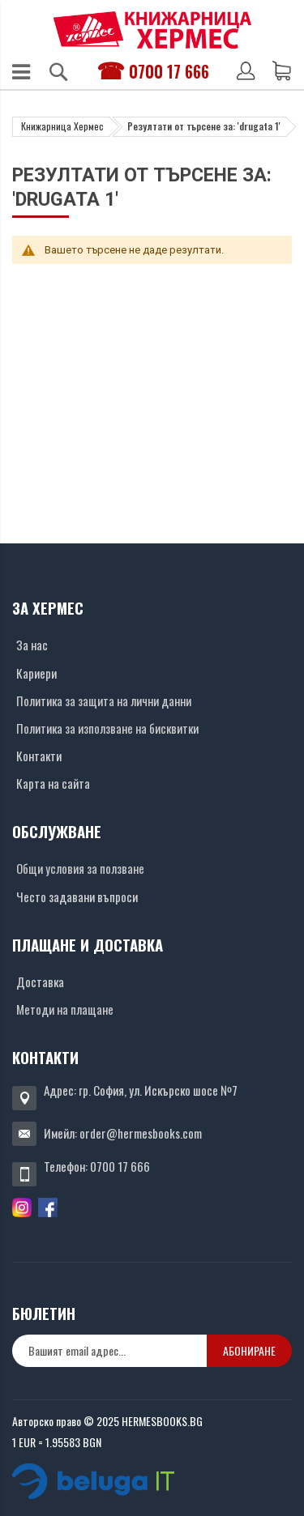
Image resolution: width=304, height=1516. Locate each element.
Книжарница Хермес (62, 126)
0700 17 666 (169, 71)
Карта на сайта (53, 783)
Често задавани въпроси (77, 896)
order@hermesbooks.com (140, 1133)
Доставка (40, 981)
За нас (32, 645)
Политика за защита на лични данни (103, 700)
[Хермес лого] (152, 29)
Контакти (39, 755)
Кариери (36, 673)
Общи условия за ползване (80, 868)
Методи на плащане (64, 1009)
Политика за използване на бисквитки (107, 728)
